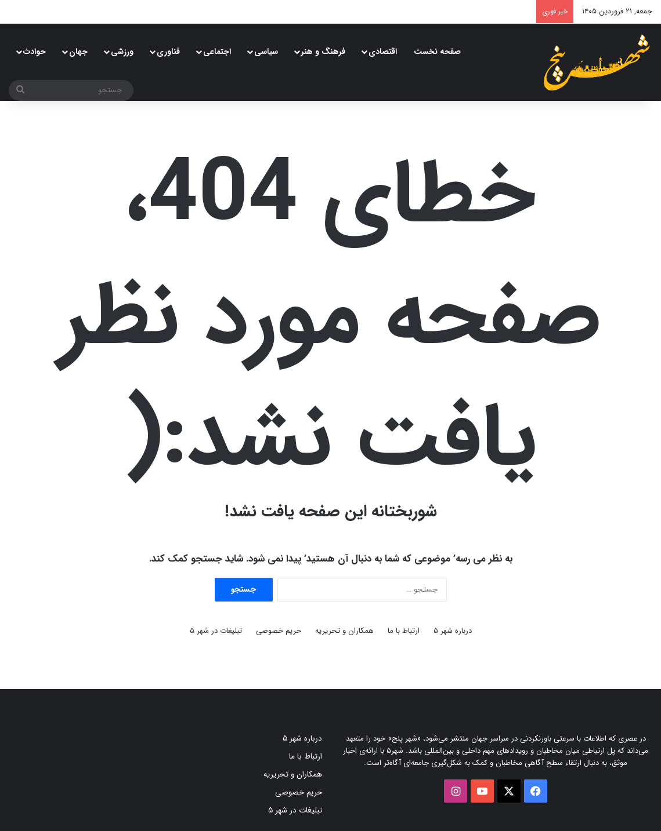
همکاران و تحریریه (344, 631)
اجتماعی (217, 51)
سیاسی (266, 51)
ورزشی (122, 51)
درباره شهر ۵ (453, 631)
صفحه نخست (437, 51)
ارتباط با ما (404, 631)
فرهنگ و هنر (323, 51)
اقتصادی (383, 51)
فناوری (168, 51)
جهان (78, 51)
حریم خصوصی (278, 631)
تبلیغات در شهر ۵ (216, 631)
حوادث (34, 51)
